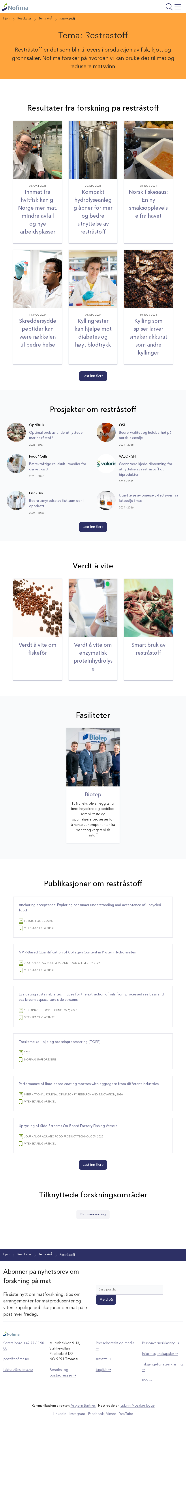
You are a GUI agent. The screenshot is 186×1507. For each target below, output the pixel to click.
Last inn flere (93, 394)
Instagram (78, 1486)
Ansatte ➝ (103, 1432)
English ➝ (103, 1443)
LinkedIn (62, 1486)
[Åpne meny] (152, 8)
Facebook (95, 1486)
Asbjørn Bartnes (84, 1478)
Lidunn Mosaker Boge (136, 1478)
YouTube (123, 1486)
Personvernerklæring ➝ (160, 1417)
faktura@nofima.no (18, 1443)
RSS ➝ (147, 1454)
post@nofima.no (16, 1432)
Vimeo (109, 1486)
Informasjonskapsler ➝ (160, 1427)
